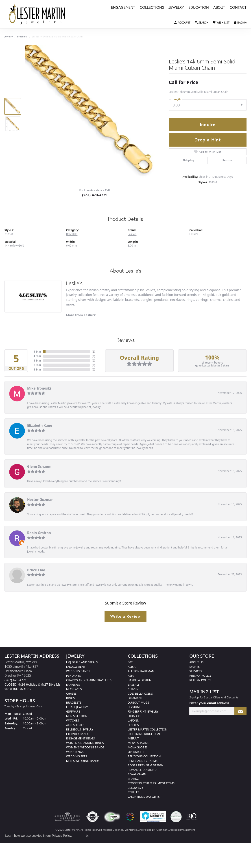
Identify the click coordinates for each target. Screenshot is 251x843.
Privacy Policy (61, 835)
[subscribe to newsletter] (240, 711)
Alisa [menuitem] (131, 667)
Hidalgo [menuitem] (134, 716)
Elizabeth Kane (39, 425)
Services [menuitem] (195, 671)
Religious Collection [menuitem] (144, 756)
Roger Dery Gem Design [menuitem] (146, 765)
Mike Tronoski (39, 388)
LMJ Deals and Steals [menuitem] (82, 662)
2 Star (37, 365)
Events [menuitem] (194, 667)
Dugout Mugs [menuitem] (138, 702)
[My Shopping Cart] (240, 22)
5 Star (37, 351)
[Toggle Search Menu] (202, 22)
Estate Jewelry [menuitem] (77, 707)
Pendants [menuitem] (73, 676)
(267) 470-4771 (94, 195)
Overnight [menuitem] (136, 752)
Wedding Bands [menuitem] (78, 671)
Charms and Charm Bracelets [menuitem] (88, 680)
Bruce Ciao (36, 570)
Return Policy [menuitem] (200, 680)
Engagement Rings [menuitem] (80, 738)
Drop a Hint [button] (207, 140)
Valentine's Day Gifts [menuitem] (144, 797)
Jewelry (176, 8)
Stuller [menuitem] (134, 792)
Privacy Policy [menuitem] (200, 676)
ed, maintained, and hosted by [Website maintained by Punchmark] (137, 829)
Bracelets (22, 36)
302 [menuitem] (130, 662)
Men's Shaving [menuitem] (139, 743)
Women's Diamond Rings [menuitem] (85, 743)
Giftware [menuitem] (73, 711)
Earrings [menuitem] (73, 685)
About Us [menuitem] (196, 662)
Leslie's (132, 234)
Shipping (188, 160)
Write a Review (125, 616)
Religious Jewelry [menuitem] (79, 729)
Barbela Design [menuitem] (139, 680)
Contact (238, 8)
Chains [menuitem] (71, 693)
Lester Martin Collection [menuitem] (147, 729)
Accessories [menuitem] (75, 725)
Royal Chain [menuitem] (137, 774)
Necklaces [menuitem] (74, 689)
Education (198, 8)
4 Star (37, 356)
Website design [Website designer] (111, 829)
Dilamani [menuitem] (135, 698)
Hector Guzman (40, 499)
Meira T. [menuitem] (134, 738)
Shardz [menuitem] (133, 779)
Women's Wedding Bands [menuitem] (85, 747)
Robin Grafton (39, 533)
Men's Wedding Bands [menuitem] (83, 761)
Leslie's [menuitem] (133, 725)
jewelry (8, 36)
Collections (152, 8)
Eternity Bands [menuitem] (77, 734)
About (219, 8)
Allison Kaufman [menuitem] (141, 671)
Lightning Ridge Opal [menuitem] (144, 734)
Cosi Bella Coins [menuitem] (140, 693)
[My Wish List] (221, 22)
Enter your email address (209, 703)
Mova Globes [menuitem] (138, 747)
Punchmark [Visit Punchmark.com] (161, 829)
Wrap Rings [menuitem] (74, 752)
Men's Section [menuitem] (76, 716)
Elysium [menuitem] (134, 707)
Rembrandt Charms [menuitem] (143, 761)
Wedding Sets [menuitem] (76, 756)
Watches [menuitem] (72, 720)
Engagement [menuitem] (75, 667)
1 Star (37, 369)
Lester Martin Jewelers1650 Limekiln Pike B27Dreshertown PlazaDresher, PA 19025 (32, 675)
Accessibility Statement (182, 829)
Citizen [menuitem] (133, 689)
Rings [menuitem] (70, 698)
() (93, 351)
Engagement (123, 8)
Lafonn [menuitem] (133, 720)
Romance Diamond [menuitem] (142, 770)
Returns (228, 160)
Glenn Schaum (39, 466)
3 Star (37, 360)
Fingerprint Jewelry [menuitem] (143, 711)
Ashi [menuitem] (131, 676)
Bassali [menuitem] (133, 685)
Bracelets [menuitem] (73, 702)
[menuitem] (67, 816)
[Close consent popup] (87, 835)
